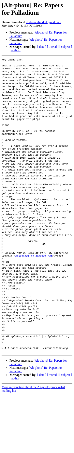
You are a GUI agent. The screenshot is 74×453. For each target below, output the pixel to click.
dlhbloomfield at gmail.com (43, 22)
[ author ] (15, 50)
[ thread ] (53, 46)
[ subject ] (65, 46)
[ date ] (41, 46)
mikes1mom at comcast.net (33, 295)
